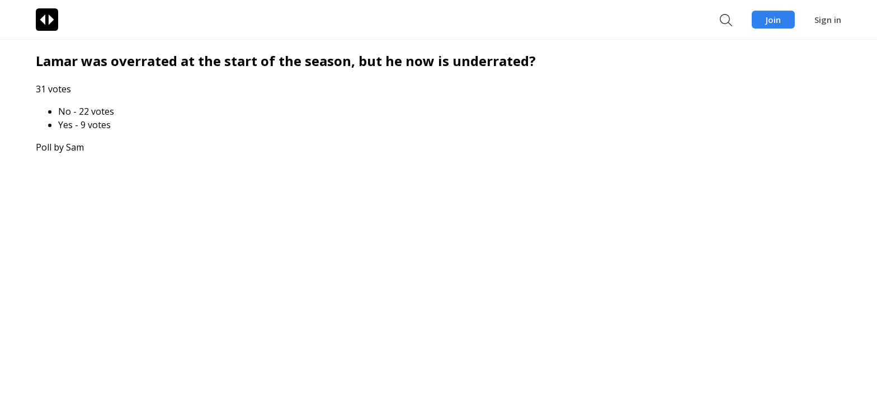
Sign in (827, 19)
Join (773, 19)
